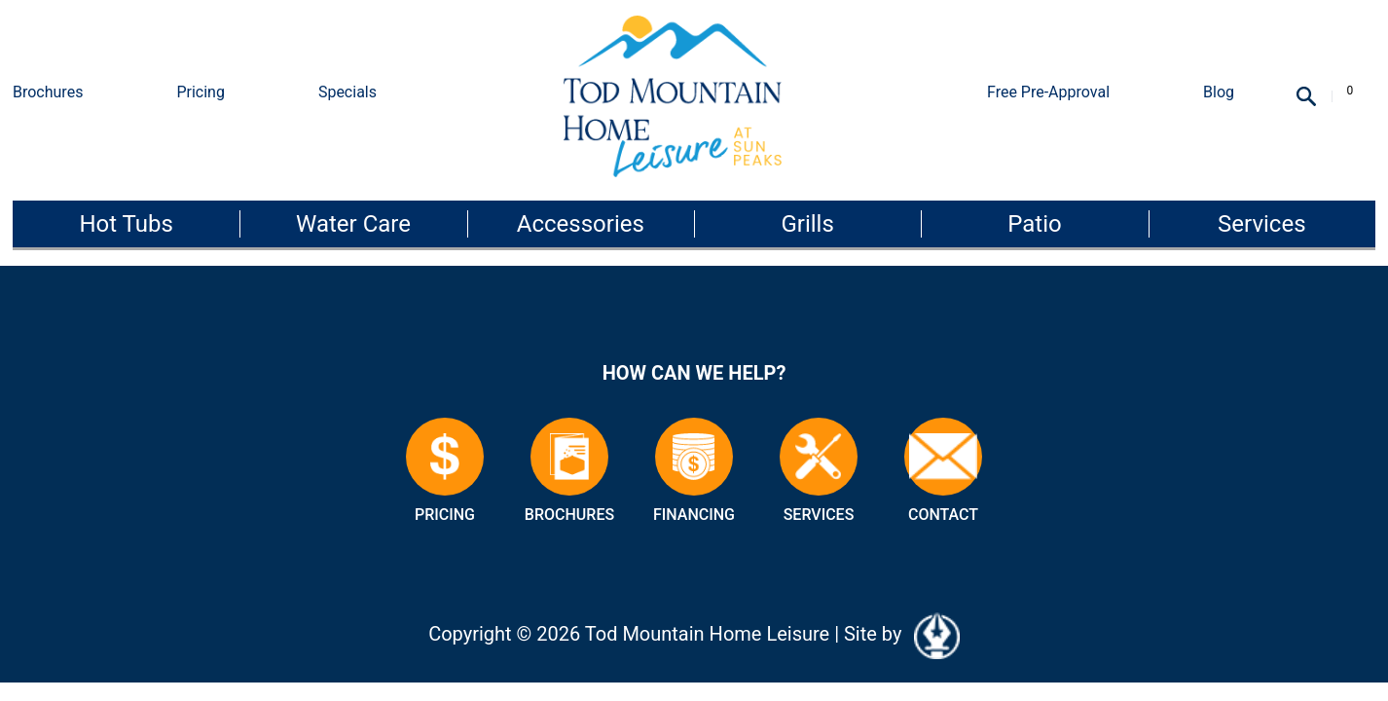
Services (1261, 224)
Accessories (580, 224)
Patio (1034, 224)
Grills (807, 224)
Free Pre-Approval (1048, 92)
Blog (1218, 92)
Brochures (48, 92)
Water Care (353, 224)
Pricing (200, 92)
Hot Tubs (125, 224)
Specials (347, 92)
